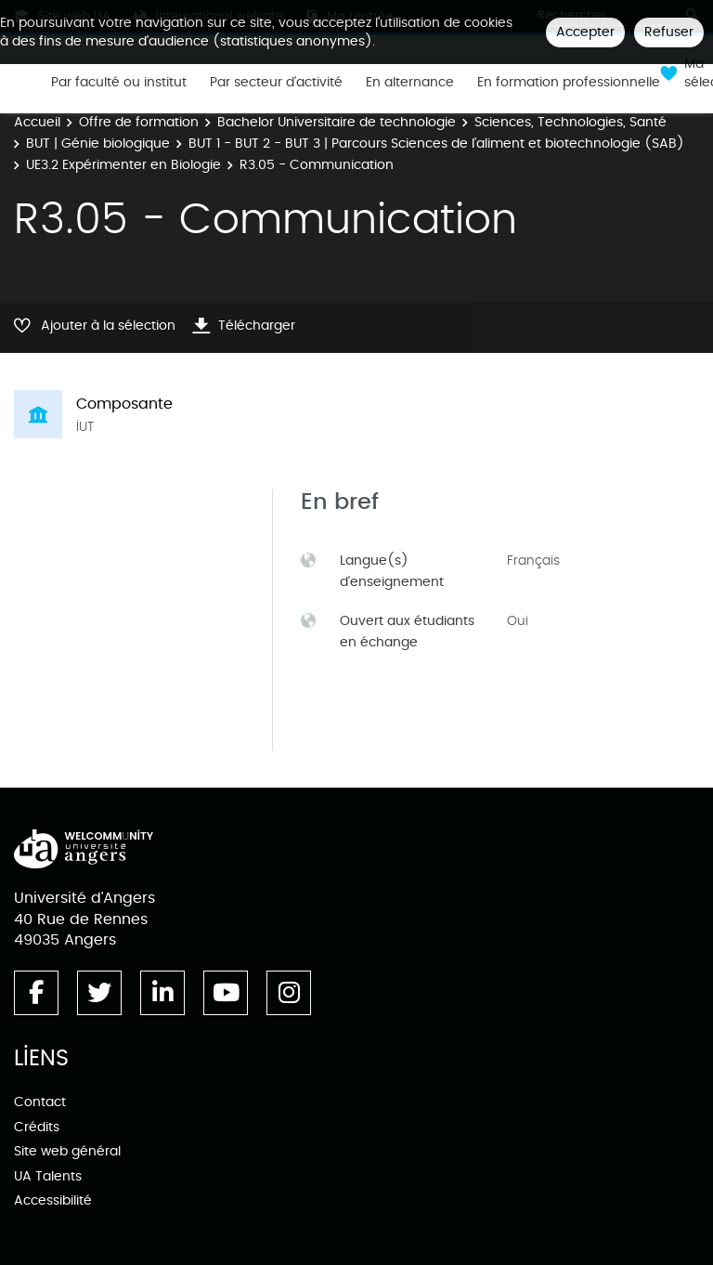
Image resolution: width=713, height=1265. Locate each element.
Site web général (67, 1151)
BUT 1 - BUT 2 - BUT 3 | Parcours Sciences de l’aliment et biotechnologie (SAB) (436, 143)
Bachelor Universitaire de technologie (336, 122)
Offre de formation (139, 122)
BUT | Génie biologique (98, 143)
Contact (40, 1102)
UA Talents (48, 1176)
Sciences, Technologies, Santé (570, 122)
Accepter (585, 32)
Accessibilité (53, 1200)
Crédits (36, 1127)
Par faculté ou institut (119, 82)
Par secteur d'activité (276, 82)
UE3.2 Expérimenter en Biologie (123, 165)
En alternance (410, 82)
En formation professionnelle (568, 82)
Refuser (669, 32)
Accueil (37, 122)
